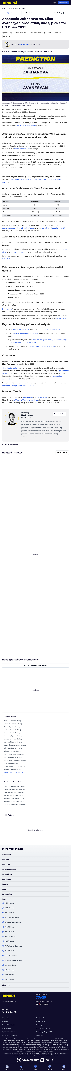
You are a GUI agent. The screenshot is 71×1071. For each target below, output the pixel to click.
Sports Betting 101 (43, 1028)
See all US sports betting (15, 772)
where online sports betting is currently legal (49, 340)
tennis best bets (17, 252)
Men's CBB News (12, 917)
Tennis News (10, 936)
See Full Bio (59, 414)
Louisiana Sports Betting (13, 739)
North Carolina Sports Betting (15, 760)
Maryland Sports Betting (13, 742)
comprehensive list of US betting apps (18, 228)
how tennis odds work (51, 329)
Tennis (10, 8)
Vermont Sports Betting (12, 769)
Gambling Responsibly (44, 1032)
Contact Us (40, 1018)
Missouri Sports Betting (12, 751)
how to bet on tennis (21, 329)
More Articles (62, 452)
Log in (54, 2)
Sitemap (39, 1025)
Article (23, 8)
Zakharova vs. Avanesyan (25, 125)
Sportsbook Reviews (9, 1032)
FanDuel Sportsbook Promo (14, 798)
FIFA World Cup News (14, 946)
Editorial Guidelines (9, 1035)
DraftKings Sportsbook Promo (15, 804)
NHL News (9, 932)
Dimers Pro (7, 259)
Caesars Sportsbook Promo (14, 792)
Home (4, 8)
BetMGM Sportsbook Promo (14, 801)
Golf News (9, 941)
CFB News (9, 908)
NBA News (9, 913)
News (16, 8)
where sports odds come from (26, 333)
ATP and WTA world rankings (26, 400)
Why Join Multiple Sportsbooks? (36, 665)
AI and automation (10, 368)
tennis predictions (22, 149)
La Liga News (10, 965)
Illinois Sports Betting (12, 727)
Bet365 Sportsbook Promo (13, 795)
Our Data (39, 1035)
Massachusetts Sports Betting (15, 745)
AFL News (9, 975)
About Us (5, 1018)
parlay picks (42, 397)
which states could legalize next (24, 342)
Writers (5, 1021)
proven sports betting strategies (42, 346)
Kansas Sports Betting (12, 733)
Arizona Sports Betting (12, 721)
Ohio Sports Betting (11, 763)
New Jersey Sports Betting (14, 754)
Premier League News (14, 960)
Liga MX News (11, 955)
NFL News (9, 903)
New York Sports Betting (13, 757)
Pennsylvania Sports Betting (14, 766)
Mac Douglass (24, 44)
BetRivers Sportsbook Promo (14, 789)
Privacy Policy (41, 1021)
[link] (3, 1012)
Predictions (30, 13)
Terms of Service (8, 1025)
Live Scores (6, 1028)
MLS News (9, 951)
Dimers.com (7, 309)
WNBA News (10, 970)
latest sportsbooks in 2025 (53, 228)
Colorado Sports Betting (13, 724)
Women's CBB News (13, 922)
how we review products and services (18, 386)
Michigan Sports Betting (13, 748)
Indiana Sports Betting (12, 730)
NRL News (9, 979)
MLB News (9, 927)
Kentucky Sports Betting (13, 736)
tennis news (28, 397)
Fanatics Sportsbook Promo (14, 786)
